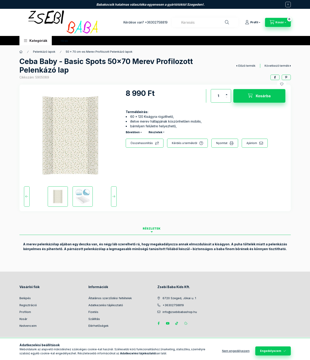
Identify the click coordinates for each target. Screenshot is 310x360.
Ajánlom (251, 143)
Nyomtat (221, 143)
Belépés (25, 298)
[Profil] (252, 22)
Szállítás (94, 319)
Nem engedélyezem (236, 351)
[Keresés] (227, 22)
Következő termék (277, 65)
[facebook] (274, 77)
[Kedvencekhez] (281, 84)
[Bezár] (288, 4)
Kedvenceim (28, 325)
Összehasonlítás (141, 143)
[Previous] (27, 196)
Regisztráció (28, 305)
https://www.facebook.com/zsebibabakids (158, 323)
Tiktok (176, 323)
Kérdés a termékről (184, 143)
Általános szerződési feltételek (110, 298)
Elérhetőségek (98, 325)
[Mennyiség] (218, 95)
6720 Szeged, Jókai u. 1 (179, 298)
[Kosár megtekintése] (278, 22)
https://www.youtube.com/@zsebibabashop (167, 323)
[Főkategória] (21, 52)
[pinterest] (286, 77)
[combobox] (205, 22)
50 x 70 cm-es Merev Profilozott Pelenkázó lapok (99, 51)
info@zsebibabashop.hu (180, 312)
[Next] (114, 196)
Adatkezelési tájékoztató (105, 305)
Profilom (25, 312)
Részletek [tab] (152, 228)
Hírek (64, 41)
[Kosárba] (259, 96)
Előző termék (247, 65)
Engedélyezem (270, 351)
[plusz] (226, 92)
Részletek (155, 132)
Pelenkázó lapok (44, 51)
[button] (35, 40)
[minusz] (226, 99)
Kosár (23, 319)
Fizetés (93, 312)
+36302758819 (156, 22)
